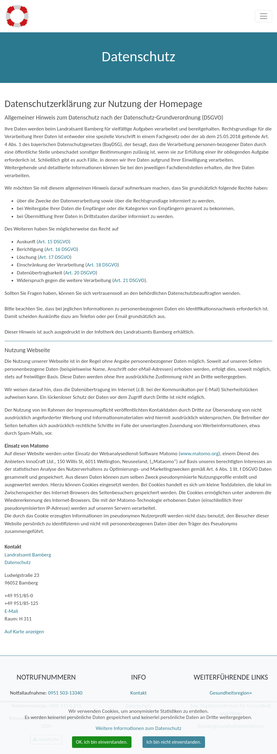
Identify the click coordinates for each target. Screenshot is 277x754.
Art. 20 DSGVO (80, 273)
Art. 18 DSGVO (102, 265)
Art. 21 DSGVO (129, 280)
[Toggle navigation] (263, 16)
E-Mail (11, 611)
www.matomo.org (199, 453)
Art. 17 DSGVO (54, 257)
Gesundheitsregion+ (231, 693)
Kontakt (138, 693)
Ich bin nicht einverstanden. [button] (173, 742)
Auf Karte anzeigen (24, 631)
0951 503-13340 (65, 693)
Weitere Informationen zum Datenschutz (138, 728)
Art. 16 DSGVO (61, 249)
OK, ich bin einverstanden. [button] (102, 742)
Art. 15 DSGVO (53, 241)
